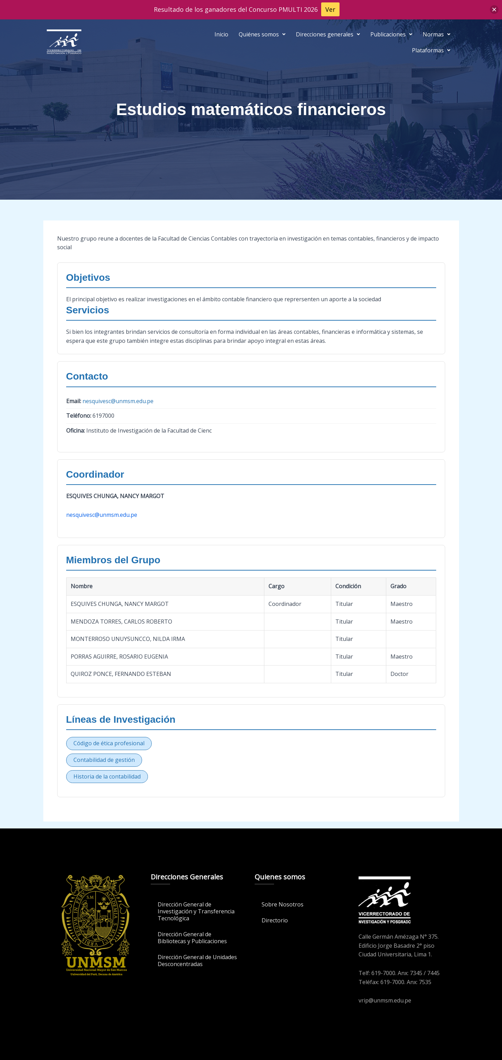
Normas (436, 34)
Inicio (221, 34)
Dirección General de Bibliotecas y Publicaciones (192, 937)
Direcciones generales (328, 34)
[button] (262, 34)
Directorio (275, 920)
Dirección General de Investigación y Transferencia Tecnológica (196, 911)
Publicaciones (391, 34)
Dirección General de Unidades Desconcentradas (197, 960)
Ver (330, 9)
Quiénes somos (262, 34)
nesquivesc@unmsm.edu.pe (117, 401)
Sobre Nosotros (282, 904)
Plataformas (431, 50)
